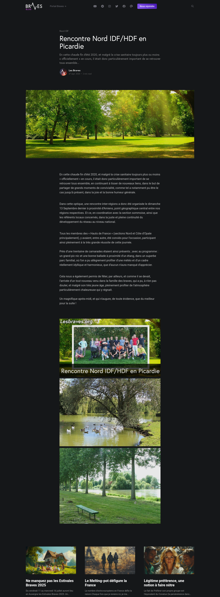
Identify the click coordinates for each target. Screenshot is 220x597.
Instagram (109, 6)
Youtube (95, 6)
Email (131, 6)
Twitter (116, 6)
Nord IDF (63, 30)
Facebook (124, 6)
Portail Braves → (58, 6)
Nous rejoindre (147, 6)
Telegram (102, 6)
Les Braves (74, 70)
